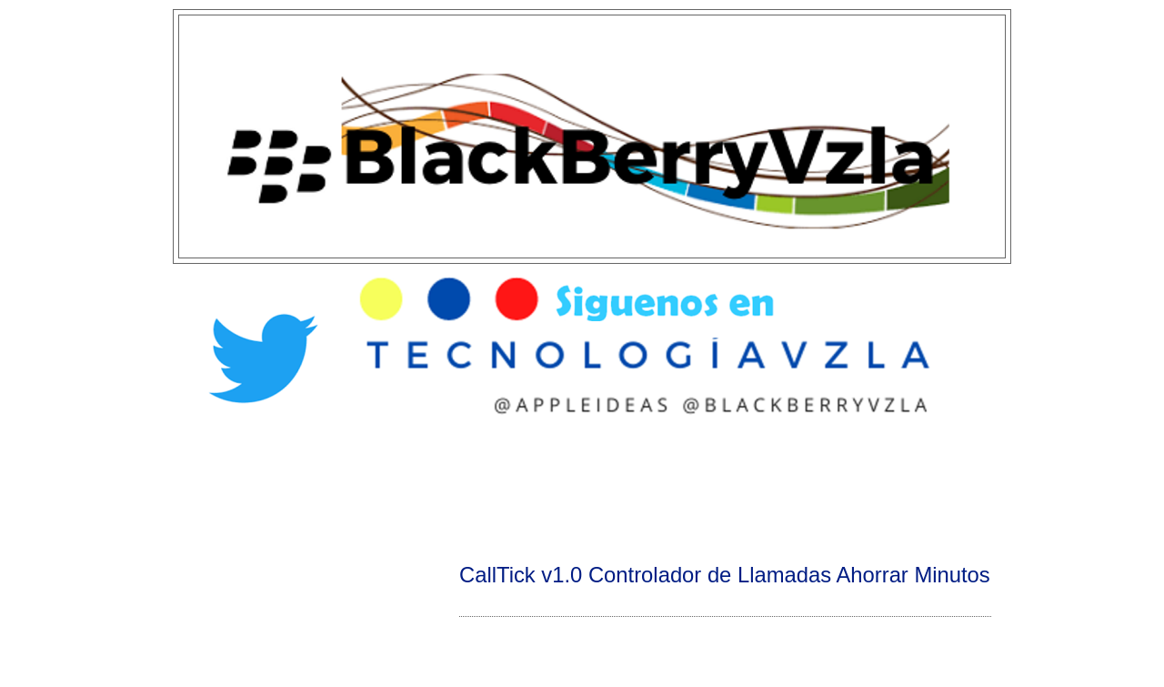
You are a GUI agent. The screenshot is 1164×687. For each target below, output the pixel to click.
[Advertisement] (582, 488)
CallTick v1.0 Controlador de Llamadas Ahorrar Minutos (724, 574)
